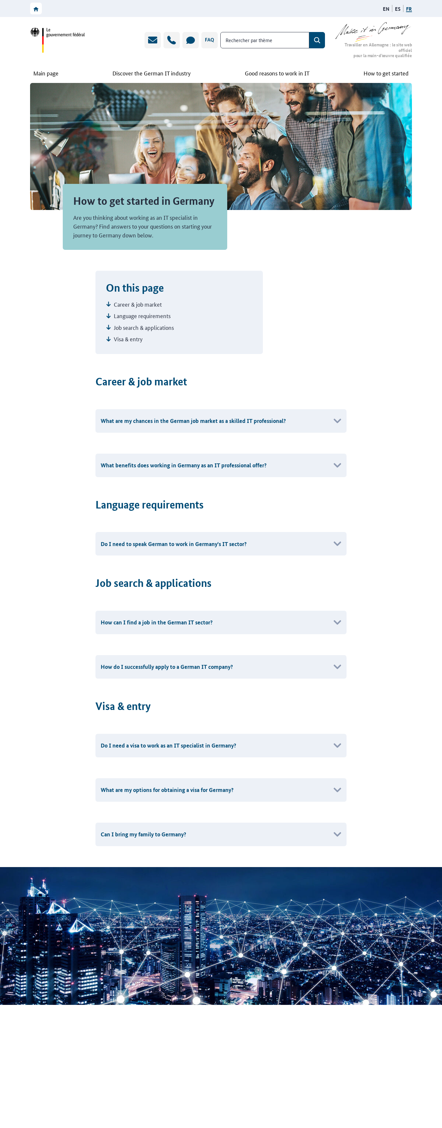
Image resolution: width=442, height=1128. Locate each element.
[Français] (409, 8)
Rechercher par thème (249, 40)
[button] (221, 421)
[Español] (397, 8)
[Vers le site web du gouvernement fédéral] (57, 40)
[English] (386, 8)
